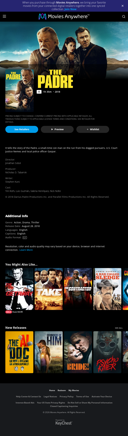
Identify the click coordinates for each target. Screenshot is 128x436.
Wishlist (92, 129)
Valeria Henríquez (39, 191)
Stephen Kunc (12, 181)
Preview (57, 129)
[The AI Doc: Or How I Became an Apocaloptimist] (19, 352)
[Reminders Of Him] (49, 352)
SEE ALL (119, 328)
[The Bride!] (78, 352)
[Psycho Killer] (107, 352)
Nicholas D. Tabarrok (16, 172)
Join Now (70, 9)
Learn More (26, 249)
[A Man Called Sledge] (107, 289)
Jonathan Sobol (13, 163)
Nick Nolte (55, 191)
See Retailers (21, 129)
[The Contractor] (78, 289)
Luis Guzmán (22, 191)
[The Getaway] (19, 290)
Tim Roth (9, 191)
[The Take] (49, 289)
